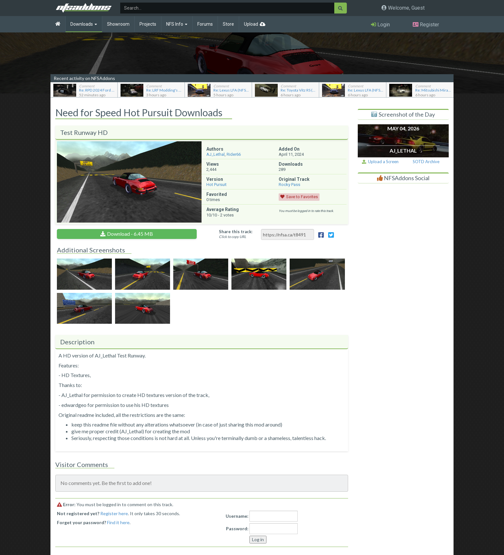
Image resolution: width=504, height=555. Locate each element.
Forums (205, 24)
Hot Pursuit (216, 184)
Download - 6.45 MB (130, 234)
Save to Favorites (302, 196)
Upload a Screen (380, 161)
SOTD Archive (426, 161)
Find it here (118, 522)
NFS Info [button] (176, 24)
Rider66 (234, 154)
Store (228, 24)
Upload (251, 24)
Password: (237, 528)
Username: (237, 516)
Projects (148, 24)
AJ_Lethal (215, 154)
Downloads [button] (83, 24)
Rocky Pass (289, 184)
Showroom (118, 24)
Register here (114, 513)
